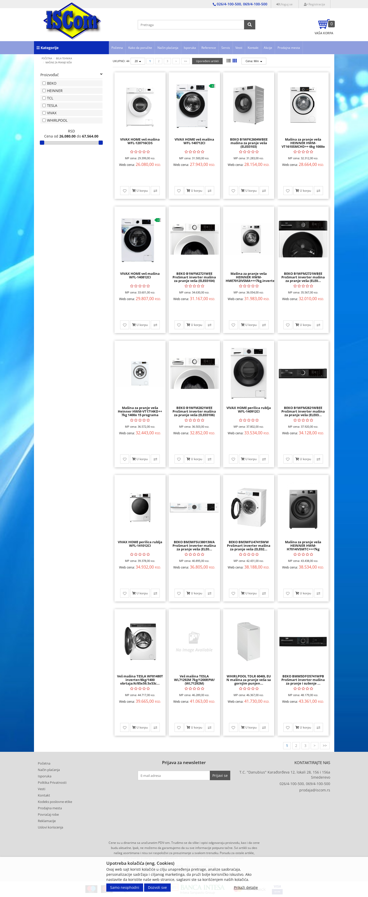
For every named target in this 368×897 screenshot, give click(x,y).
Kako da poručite (140, 48)
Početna (117, 48)
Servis (225, 48)
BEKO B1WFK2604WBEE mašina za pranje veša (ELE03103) (249, 143)
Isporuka (190, 48)
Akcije (268, 48)
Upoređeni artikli (207, 61)
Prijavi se (220, 775)
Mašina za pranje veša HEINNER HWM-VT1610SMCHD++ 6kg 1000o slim (303, 145)
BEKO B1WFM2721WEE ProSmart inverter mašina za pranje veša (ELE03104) (194, 277)
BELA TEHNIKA (64, 58)
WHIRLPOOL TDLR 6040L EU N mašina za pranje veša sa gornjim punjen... (248, 680)
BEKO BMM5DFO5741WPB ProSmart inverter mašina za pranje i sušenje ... (303, 680)
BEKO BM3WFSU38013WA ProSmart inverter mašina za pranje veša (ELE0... (194, 546)
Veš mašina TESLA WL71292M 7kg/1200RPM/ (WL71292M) (194, 680)
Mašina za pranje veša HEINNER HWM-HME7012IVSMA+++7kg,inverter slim (251, 279)
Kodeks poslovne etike (55, 801)
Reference (208, 48)
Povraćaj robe (48, 814)
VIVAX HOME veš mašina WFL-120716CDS (140, 141)
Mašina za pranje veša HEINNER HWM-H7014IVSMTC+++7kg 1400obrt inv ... (303, 547)
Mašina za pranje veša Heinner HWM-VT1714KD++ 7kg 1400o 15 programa (140, 411)
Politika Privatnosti (52, 782)
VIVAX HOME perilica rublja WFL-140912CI (248, 409)
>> (185, 61)
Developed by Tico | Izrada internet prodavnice (177, 871)
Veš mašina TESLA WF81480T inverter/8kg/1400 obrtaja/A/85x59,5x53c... (140, 680)
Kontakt (253, 48)
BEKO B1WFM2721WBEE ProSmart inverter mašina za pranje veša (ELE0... (303, 277)
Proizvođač (71, 74)
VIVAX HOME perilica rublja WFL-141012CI (140, 544)
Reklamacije (47, 821)
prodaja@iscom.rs (314, 790)
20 (138, 61)
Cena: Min (254, 61)
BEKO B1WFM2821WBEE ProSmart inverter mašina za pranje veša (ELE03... (303, 411)
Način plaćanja (167, 48)
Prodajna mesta (289, 48)
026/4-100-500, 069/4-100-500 (305, 783)
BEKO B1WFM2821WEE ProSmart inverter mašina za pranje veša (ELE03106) (194, 411)
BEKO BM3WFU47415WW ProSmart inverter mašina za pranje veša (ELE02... (248, 546)
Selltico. (221, 871)
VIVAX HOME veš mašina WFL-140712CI (194, 141)
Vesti (238, 48)
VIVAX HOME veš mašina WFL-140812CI (140, 275)
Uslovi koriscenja (50, 827)
